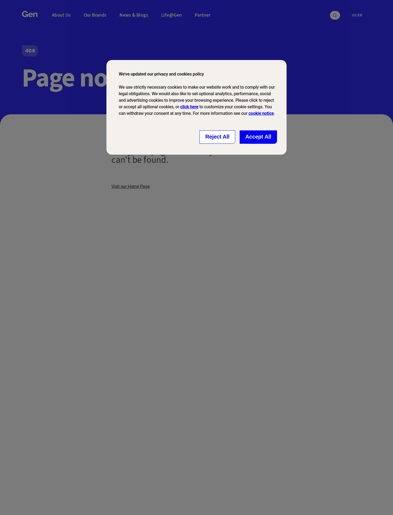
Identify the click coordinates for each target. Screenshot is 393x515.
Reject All (217, 137)
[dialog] (196, 107)
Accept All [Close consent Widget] (258, 137)
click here (189, 106)
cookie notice (261, 113)
